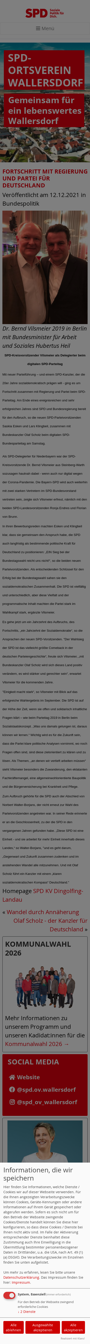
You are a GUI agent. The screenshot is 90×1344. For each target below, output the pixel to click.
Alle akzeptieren (73, 1327)
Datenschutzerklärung (21, 1277)
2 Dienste (27, 1311)
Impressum (21, 1282)
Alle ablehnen (13, 1327)
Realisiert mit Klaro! (73, 1338)
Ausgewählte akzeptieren (42, 1327)
